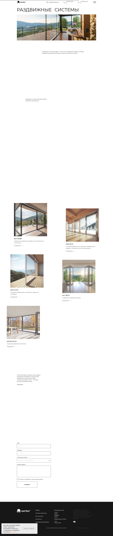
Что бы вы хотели (22, 457)
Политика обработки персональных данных (56, 527)
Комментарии (21, 464)
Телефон (19, 450)
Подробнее (14, 532)
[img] (21, 2)
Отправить (27, 484)
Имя (18, 443)
